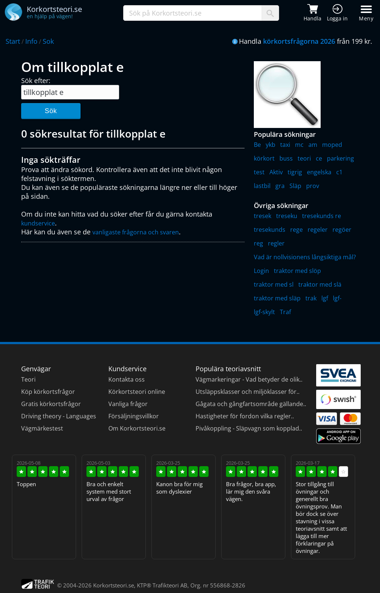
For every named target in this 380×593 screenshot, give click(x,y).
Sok (48, 41)
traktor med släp (277, 298)
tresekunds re (321, 216)
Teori (28, 379)
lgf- (337, 298)
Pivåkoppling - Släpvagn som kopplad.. (249, 428)
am (312, 145)
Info (31, 41)
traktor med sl (274, 284)
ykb (270, 145)
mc (299, 145)
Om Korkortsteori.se (137, 428)
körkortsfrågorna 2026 (299, 41)
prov (312, 186)
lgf (324, 298)
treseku (286, 216)
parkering (340, 158)
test (259, 172)
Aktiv (276, 172)
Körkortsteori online (136, 392)
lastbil (262, 186)
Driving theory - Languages (58, 416)
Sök (51, 111)
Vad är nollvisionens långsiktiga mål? (305, 257)
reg (258, 243)
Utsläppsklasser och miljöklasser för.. (247, 392)
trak (311, 298)
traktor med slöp (297, 271)
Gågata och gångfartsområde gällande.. (251, 404)
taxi (285, 145)
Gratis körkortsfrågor (51, 404)
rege (296, 229)
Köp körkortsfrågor (48, 392)
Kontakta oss (126, 379)
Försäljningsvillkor (133, 416)
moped (332, 145)
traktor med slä (319, 284)
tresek (262, 216)
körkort (264, 158)
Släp (295, 186)
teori (304, 158)
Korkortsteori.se (113, 585)
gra (280, 186)
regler (276, 243)
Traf (285, 312)
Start (13, 41)
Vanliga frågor (128, 404)
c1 (339, 172)
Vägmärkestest (42, 428)
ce (319, 158)
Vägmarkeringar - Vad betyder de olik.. (249, 379)
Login (261, 271)
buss (286, 158)
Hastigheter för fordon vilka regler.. (245, 416)
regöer (341, 229)
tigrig (295, 172)
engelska (319, 172)
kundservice (38, 223)
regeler (318, 229)
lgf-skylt (264, 312)
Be (257, 145)
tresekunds (269, 229)
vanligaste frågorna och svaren (135, 232)
